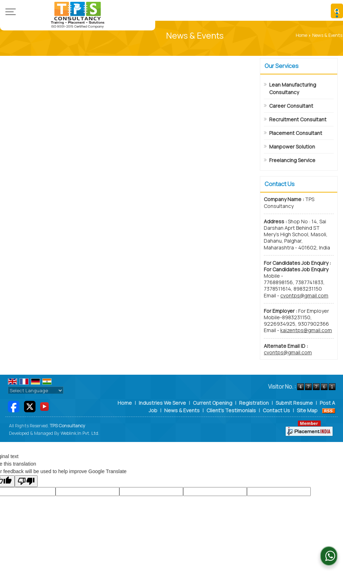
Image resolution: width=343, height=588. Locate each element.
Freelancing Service (292, 160)
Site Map (307, 410)
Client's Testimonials (231, 410)
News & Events (182, 410)
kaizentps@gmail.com (306, 330)
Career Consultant (291, 105)
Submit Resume (294, 402)
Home (301, 35)
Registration (254, 402)
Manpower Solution (292, 146)
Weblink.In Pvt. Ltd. (80, 433)
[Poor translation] (26, 481)
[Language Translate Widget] (35, 390)
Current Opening (212, 402)
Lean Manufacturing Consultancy (292, 88)
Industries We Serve (162, 402)
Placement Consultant (295, 133)
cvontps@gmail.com (304, 295)
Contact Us (276, 410)
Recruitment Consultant (298, 119)
